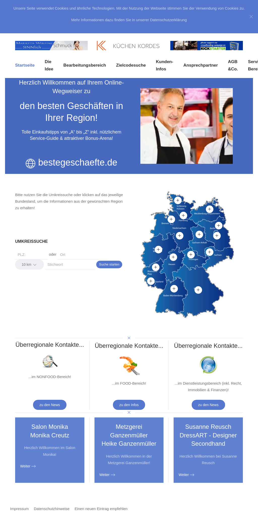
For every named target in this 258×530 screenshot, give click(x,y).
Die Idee (49, 65)
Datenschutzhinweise (52, 509)
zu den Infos (129, 405)
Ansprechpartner (200, 65)
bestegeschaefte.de (77, 162)
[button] (158, 249)
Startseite (25, 65)
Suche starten (109, 264)
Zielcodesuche (131, 65)
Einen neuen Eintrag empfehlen (101, 509)
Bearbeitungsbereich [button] (84, 65)
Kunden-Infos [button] (164, 65)
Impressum (19, 509)
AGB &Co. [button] (233, 65)
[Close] (251, 16)
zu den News (50, 405)
